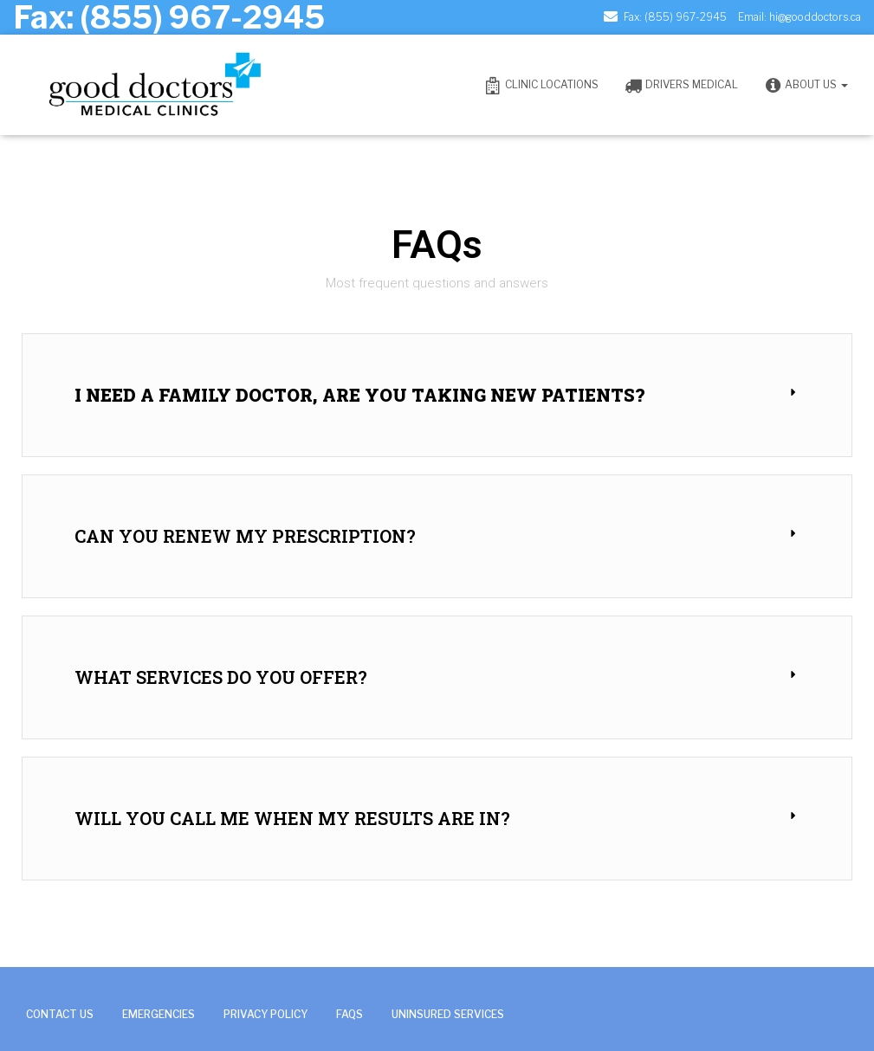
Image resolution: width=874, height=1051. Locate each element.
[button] (437, 395)
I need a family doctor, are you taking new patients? (359, 395)
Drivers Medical (681, 85)
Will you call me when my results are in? (292, 818)
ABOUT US (806, 85)
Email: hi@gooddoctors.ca (799, 16)
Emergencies (158, 1014)
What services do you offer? (220, 677)
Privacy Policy (265, 1014)
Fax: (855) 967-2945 (675, 16)
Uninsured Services (448, 1014)
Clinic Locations (541, 85)
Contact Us (60, 1014)
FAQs (349, 1014)
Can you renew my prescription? (245, 536)
